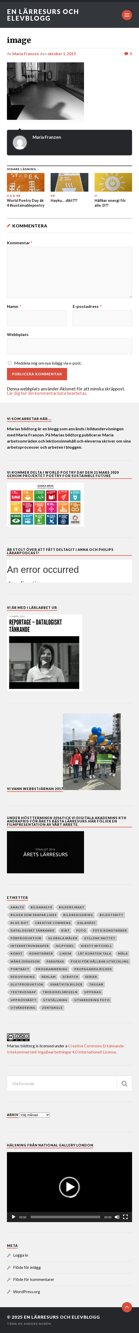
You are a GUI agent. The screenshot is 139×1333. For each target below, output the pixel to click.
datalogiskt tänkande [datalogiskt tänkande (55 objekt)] (32, 930)
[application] (69, 1187)
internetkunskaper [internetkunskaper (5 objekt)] (30, 945)
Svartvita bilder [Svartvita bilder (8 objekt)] (66, 984)
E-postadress (87, 306)
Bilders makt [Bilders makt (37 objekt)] (71, 907)
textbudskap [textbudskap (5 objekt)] (23, 992)
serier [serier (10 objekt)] (91, 976)
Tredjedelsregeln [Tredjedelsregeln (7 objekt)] (60, 992)
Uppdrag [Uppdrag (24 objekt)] (92, 992)
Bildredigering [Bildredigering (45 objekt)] (78, 915)
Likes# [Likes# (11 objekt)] (65, 953)
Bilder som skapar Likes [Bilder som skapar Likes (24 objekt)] (34, 915)
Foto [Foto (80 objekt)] (81, 930)
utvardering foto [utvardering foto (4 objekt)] (92, 1000)
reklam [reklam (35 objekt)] (49, 976)
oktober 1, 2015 (62, 53)
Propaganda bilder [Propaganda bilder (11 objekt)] (93, 969)
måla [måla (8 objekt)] (123, 953)
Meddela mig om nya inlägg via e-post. (47, 363)
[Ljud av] (117, 1217)
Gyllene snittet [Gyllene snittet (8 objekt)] (99, 938)
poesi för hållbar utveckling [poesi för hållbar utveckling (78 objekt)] (100, 961)
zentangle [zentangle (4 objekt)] (52, 1007)
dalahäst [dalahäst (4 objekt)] (86, 922)
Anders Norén (37, 1324)
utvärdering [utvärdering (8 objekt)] (23, 1007)
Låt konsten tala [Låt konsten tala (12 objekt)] (94, 953)
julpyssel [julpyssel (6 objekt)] (64, 945)
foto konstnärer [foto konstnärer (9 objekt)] (110, 930)
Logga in (20, 1255)
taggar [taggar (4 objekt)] (96, 984)
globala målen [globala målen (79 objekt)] (62, 938)
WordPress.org (26, 1291)
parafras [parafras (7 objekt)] (55, 961)
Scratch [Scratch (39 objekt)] (70, 976)
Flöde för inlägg (27, 1267)
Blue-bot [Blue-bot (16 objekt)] (20, 922)
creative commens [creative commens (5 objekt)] (53, 922)
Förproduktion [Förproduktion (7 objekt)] (26, 938)
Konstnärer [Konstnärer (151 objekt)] (41, 953)
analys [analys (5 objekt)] (17, 907)
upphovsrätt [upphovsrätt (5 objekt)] (23, 1000)
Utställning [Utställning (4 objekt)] (55, 1000)
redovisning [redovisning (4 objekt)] (23, 976)
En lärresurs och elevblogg (43, 15)
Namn (14, 306)
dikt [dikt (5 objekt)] (65, 930)
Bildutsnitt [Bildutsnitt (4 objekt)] (111, 915)
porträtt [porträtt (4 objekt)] (20, 969)
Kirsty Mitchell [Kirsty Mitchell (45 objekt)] (96, 945)
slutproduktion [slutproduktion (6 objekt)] (27, 984)
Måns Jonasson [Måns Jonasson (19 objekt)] (25, 961)
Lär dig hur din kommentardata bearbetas (46, 393)
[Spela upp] (13, 1217)
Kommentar (19, 243)
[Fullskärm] (125, 1217)
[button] (69, 1187)
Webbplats (18, 334)
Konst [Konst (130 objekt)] (17, 953)
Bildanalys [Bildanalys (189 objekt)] (41, 907)
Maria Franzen (25, 53)
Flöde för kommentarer (33, 1279)
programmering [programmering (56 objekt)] (52, 969)
